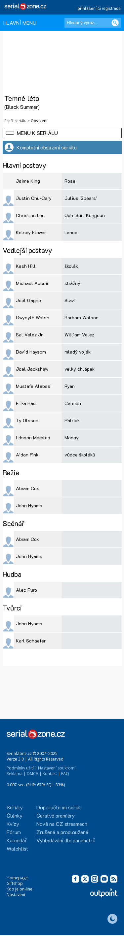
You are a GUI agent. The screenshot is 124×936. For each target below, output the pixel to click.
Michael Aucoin (33, 283)
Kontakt (50, 773)
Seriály (15, 807)
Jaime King (28, 181)
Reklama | (16, 773)
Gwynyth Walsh (32, 317)
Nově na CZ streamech (61, 823)
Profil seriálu (15, 120)
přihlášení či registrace (99, 8)
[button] (62, 133)
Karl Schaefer (31, 641)
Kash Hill (26, 266)
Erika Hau (26, 403)
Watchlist (17, 848)
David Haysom (31, 352)
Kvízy (13, 823)
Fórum (14, 831)
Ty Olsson (27, 420)
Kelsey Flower (31, 232)
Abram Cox (27, 488)
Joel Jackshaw (32, 369)
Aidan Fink (27, 455)
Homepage (17, 878)
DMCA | (34, 773)
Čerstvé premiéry (55, 815)
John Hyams (29, 505)
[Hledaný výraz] (92, 23)
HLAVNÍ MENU (19, 22)
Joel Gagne (28, 300)
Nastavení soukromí (56, 768)
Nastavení (16, 894)
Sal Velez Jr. (30, 334)
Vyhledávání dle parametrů (66, 840)
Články (14, 815)
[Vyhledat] (115, 22)
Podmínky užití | (22, 768)
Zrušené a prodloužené (62, 831)
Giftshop (15, 883)
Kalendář (17, 840)
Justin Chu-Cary (34, 198)
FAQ (65, 773)
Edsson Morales (33, 437)
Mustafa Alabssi (34, 386)
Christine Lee (30, 215)
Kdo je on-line (19, 889)
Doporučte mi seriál (58, 807)
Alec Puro (26, 590)
